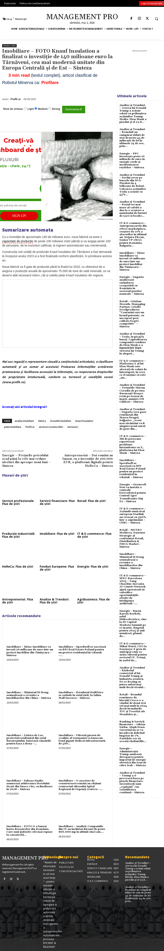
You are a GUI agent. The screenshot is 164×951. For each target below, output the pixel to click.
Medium (43, 108)
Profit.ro (15, 99)
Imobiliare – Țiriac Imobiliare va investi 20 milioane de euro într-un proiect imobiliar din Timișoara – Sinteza (29, 651)
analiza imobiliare (24, 420)
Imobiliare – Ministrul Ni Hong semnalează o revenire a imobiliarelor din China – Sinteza (28, 695)
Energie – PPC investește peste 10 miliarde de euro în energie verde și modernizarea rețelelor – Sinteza (132, 160)
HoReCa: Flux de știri (17, 566)
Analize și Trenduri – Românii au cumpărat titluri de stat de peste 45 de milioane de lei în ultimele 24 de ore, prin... (132, 138)
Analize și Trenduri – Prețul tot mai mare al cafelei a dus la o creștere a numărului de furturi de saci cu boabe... (133, 208)
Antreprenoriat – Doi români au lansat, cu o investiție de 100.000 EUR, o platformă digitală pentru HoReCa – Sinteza (88, 461)
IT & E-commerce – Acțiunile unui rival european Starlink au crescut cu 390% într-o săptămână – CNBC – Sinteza (132, 515)
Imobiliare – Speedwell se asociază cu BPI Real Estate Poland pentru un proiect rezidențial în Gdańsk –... (82, 651)
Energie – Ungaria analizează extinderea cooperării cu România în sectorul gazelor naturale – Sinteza (131, 285)
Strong (56, 108)
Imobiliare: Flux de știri (57, 534)
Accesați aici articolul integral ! (24, 407)
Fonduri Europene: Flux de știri (57, 567)
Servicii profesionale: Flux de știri (18, 502)
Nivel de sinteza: (13, 108)
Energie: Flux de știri (92, 566)
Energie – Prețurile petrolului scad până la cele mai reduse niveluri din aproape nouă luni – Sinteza (26, 461)
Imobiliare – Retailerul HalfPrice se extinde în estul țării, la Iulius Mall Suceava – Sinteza (81, 695)
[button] (156, 18)
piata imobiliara (12, 426)
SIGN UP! (19, 215)
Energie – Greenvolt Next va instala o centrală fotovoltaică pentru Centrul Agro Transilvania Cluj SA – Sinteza (132, 493)
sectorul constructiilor (51, 426)
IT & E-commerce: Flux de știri (94, 535)
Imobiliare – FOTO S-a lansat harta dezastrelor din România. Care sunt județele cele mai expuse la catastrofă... (29, 830)
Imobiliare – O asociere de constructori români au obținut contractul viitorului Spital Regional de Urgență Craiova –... (80, 785)
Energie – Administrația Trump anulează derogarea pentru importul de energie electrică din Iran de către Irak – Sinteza (132, 757)
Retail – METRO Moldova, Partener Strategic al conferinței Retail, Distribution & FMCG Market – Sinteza (132, 538)
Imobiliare (9, 45)
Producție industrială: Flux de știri (18, 535)
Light (31, 108)
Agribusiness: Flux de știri (93, 600)
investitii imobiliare (60, 420)
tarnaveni (72, 426)
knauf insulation (84, 420)
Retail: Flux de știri (91, 501)
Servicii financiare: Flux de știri (57, 502)
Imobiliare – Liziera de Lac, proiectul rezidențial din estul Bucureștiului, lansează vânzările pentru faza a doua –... (28, 739)
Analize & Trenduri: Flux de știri (54, 600)
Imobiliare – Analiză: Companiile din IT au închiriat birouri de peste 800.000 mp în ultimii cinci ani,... (82, 829)
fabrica (42, 420)
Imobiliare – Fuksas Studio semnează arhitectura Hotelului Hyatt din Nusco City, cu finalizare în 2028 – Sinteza (29, 785)
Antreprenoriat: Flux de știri (17, 600)
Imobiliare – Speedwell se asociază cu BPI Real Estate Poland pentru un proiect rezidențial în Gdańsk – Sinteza (132, 469)
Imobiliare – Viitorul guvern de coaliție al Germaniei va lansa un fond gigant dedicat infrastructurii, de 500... (82, 739)
